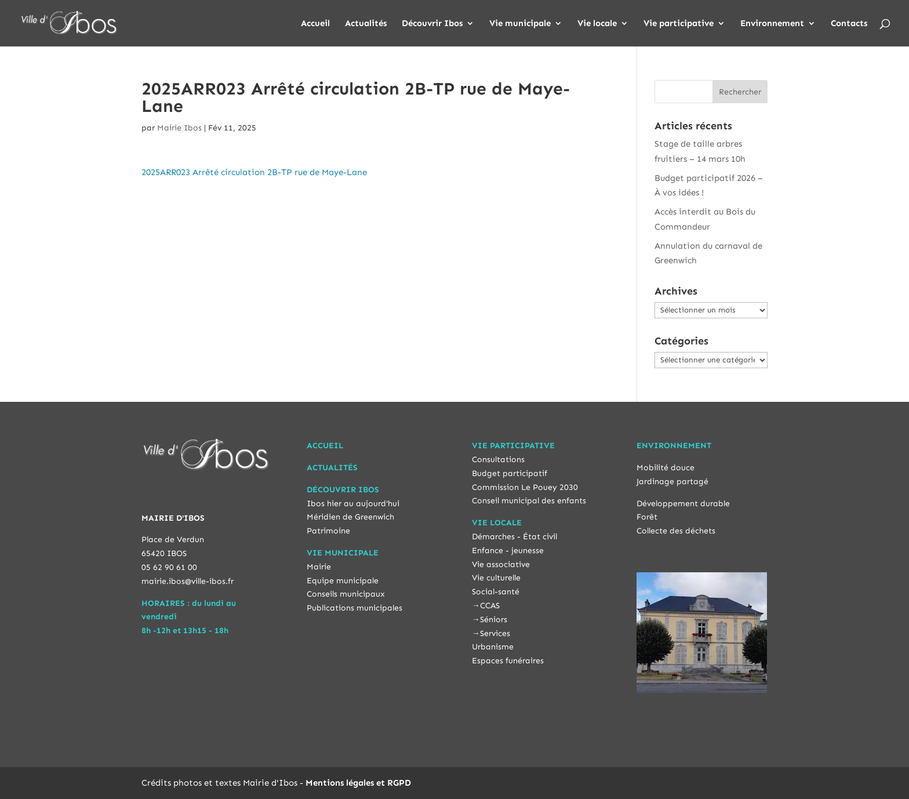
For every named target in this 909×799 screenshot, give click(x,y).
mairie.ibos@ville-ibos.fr (187, 581)
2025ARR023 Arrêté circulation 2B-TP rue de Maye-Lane (254, 172)
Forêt (647, 517)
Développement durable (683, 504)
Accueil (315, 23)
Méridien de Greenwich (350, 517)
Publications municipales (354, 608)
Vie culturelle (496, 578)
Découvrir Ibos (432, 23)
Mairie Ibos (179, 128)
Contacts (849, 23)
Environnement (772, 23)
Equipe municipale (343, 581)
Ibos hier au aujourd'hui (353, 504)
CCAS (490, 606)
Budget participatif (509, 473)
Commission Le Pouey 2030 (525, 487)
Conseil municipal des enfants (529, 501)
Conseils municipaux (346, 594)
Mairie (319, 567)
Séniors (493, 619)
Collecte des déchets (676, 531)
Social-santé (495, 592)
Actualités (366, 23)
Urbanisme (493, 647)
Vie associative (501, 564)
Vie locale (597, 23)
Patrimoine (328, 531)
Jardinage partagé (672, 481)
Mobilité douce (666, 468)
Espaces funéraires (508, 661)
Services (495, 633)
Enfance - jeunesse (508, 550)
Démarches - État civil (514, 537)
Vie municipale (520, 23)
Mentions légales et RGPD (358, 783)
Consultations (498, 459)
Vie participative (678, 23)
